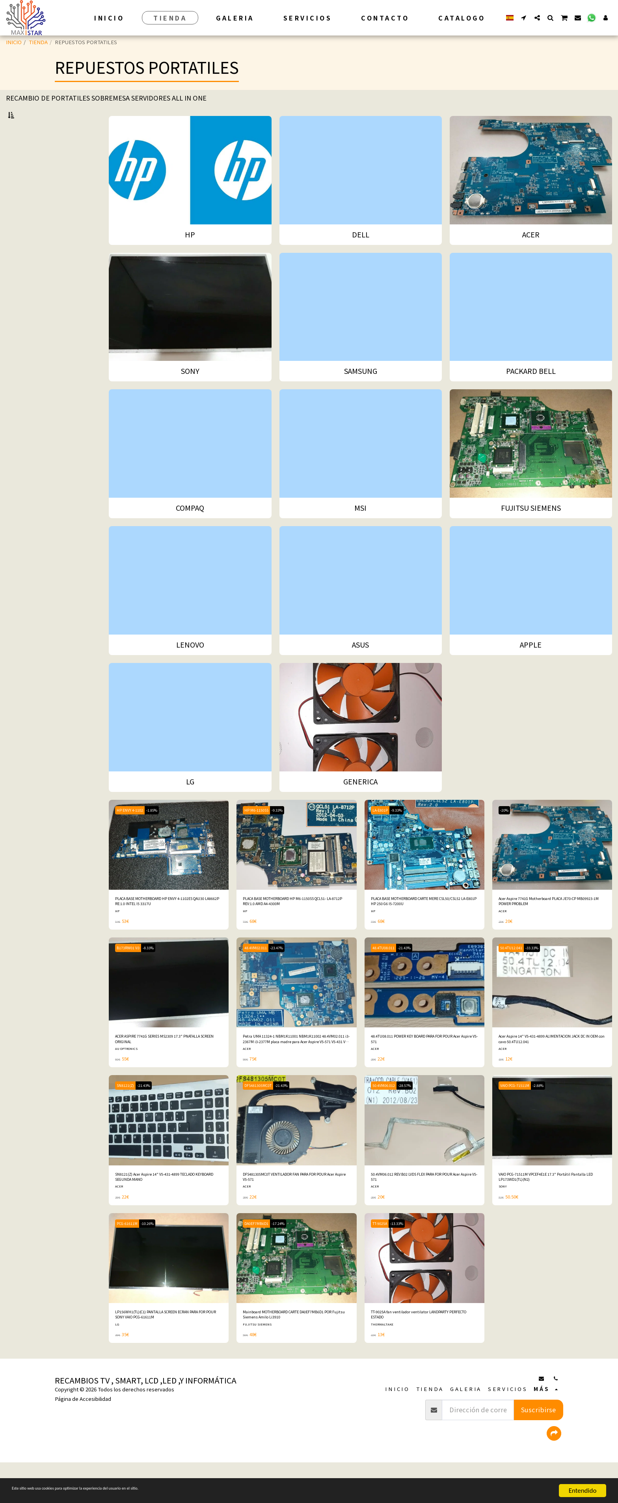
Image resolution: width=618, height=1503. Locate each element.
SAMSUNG (27, 204)
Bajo (26, 497)
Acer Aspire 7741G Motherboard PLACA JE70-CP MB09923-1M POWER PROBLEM (548, 924)
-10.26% (158, 1259)
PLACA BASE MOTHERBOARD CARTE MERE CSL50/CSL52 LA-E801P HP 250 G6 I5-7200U (423, 924)
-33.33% (543, 973)
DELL (21, 173)
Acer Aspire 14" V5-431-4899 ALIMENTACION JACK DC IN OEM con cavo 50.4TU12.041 (552, 1067)
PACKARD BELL (34, 214)
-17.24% (289, 1259)
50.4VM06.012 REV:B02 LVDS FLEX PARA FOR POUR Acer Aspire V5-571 (419, 1210)
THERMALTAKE (383, 1365)
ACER (21, 184)
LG (18, 285)
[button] (523, 17)
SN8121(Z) (128, 1116)
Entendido (583, 1490)
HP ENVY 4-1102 (133, 830)
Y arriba (30, 539)
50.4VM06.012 (387, 1116)
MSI (19, 235)
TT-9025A (383, 1259)
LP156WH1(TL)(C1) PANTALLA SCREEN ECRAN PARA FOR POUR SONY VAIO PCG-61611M (165, 1353)
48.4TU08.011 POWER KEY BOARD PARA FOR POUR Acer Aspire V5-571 (419, 1067)
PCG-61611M (131, 1259)
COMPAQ (25, 224)
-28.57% (415, 1116)
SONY (21, 194)
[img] (169, 865)
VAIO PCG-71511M (520, 1116)
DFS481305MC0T (262, 1116)
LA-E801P (383, 830)
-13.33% (407, 1259)
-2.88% (550, 1116)
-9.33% (287, 830)
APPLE (23, 276)
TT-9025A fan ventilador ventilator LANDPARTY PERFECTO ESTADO (411, 1353)
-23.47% (287, 973)
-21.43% (415, 973)
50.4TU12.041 (515, 973)
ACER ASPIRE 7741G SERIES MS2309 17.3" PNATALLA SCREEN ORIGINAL (165, 1067)
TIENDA (38, 42)
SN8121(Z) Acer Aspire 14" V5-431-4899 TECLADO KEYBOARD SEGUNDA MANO (162, 1210)
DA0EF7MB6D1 (260, 1259)
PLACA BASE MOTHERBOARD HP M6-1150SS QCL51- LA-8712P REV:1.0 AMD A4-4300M (293, 925)
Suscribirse (538, 1450)
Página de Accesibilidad (83, 1439)
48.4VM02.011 (259, 973)
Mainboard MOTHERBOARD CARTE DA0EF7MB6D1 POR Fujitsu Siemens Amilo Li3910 (294, 1353)
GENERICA (27, 296)
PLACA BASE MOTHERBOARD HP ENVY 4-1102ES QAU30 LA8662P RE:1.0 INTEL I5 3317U (165, 925)
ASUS (21, 265)
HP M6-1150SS (260, 830)
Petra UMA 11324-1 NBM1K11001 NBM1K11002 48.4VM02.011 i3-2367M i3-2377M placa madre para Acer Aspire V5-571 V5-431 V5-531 (294, 1067)
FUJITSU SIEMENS (36, 245)
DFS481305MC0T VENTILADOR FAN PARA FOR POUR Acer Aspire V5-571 (292, 1210)
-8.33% (158, 973)
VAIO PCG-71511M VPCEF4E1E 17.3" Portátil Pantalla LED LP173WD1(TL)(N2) (551, 1210)
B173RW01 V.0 (131, 973)
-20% (507, 830)
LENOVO (25, 255)
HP (18, 163)
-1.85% (162, 830)
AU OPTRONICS (128, 1079)
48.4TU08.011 (387, 973)
